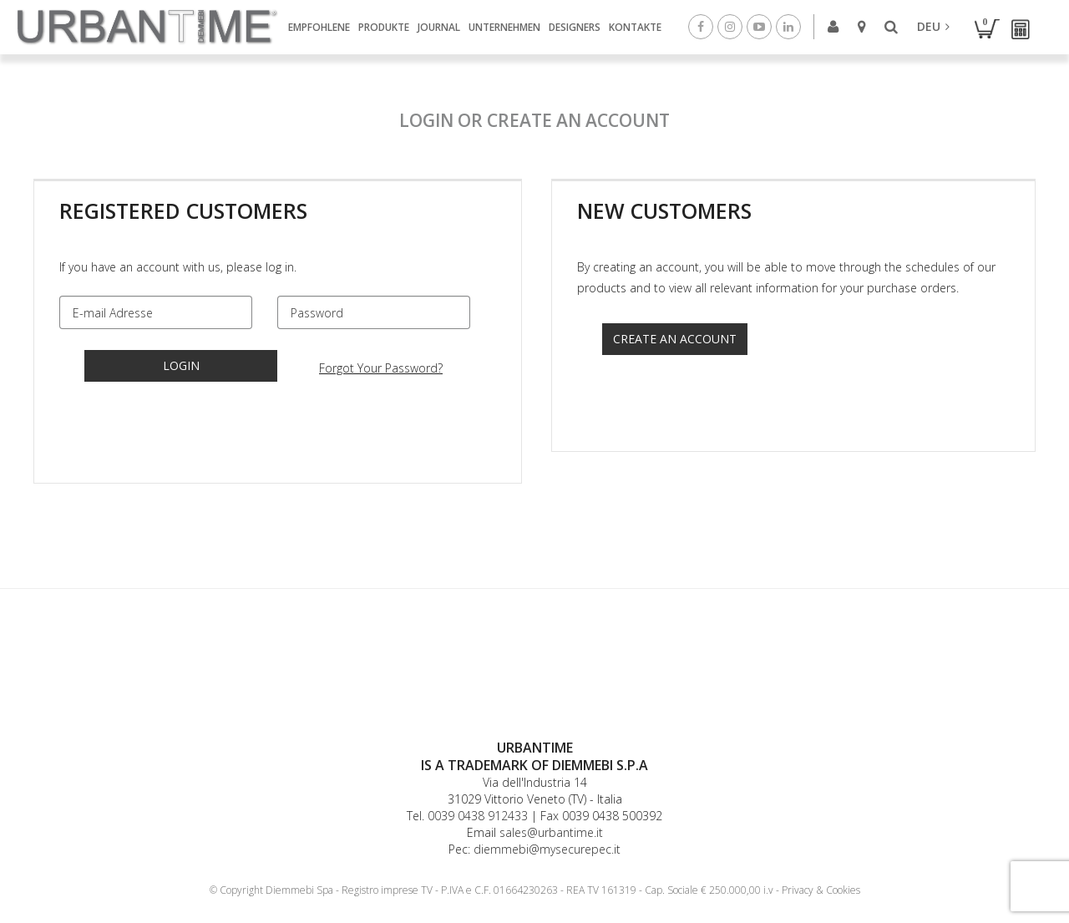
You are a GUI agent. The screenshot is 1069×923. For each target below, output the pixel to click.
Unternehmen (504, 26)
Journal (439, 26)
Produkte (383, 26)
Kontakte (635, 26)
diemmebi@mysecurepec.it (547, 849)
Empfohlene (319, 26)
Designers (574, 26)
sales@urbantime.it (551, 832)
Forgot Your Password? (381, 368)
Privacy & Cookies (821, 890)
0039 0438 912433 (478, 816)
